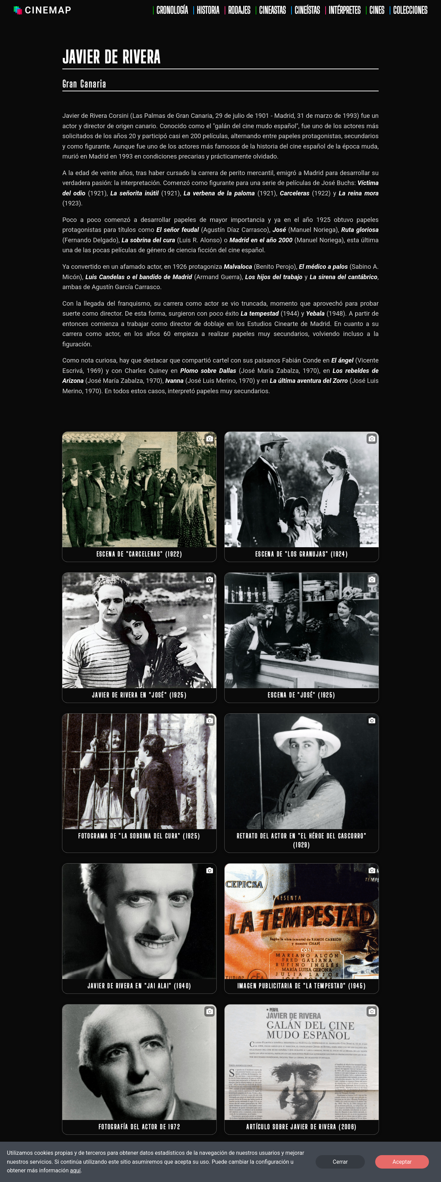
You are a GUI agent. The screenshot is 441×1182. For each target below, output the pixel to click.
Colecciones (410, 10)
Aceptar (402, 1162)
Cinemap (41, 10)
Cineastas (272, 10)
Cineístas (307, 10)
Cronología (172, 10)
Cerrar (340, 1162)
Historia (208, 10)
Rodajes (239, 10)
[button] (139, 489)
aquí (75, 1170)
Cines (376, 10)
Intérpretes (344, 10)
